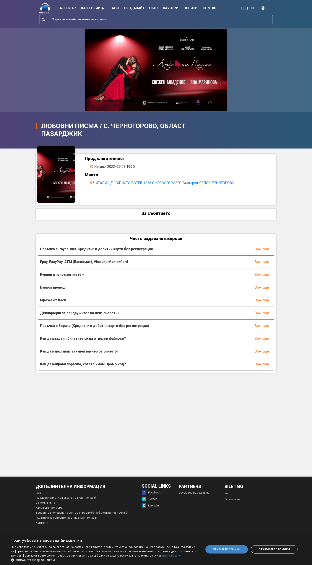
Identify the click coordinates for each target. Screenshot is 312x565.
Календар (67, 8)
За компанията (45, 504)
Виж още (262, 251)
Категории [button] (92, 8)
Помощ (209, 8)
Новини (191, 8)
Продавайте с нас (141, 8)
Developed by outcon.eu (194, 494)
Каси (114, 8)
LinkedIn (150, 507)
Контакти (42, 524)
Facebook (151, 494)
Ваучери (170, 8)
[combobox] (156, 19)
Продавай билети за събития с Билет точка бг (66, 499)
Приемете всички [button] (227, 549)
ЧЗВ (38, 494)
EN (251, 8)
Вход (227, 495)
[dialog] (156, 549)
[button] (104, 560)
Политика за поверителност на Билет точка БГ (67, 519)
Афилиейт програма (49, 509)
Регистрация (232, 501)
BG (243, 8)
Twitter (149, 501)
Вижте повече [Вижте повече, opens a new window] (171, 555)
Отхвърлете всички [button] (274, 549)
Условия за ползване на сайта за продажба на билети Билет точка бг (82, 514)
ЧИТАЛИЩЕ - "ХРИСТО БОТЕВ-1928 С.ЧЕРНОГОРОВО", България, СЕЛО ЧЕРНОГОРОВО (165, 183)
